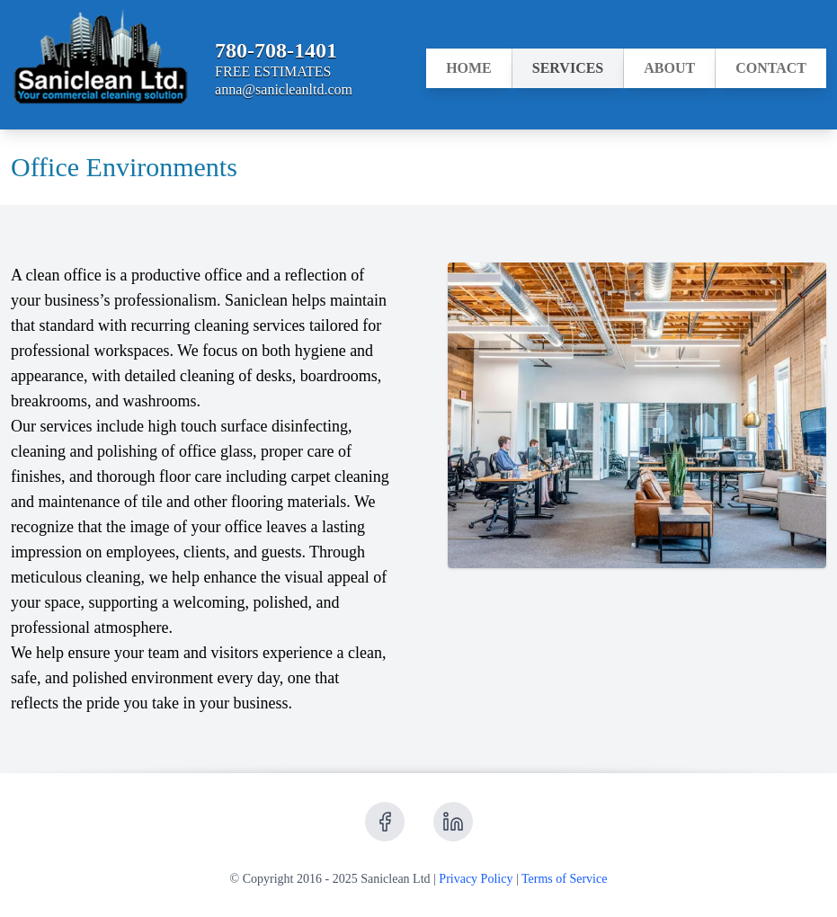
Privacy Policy (475, 879)
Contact (771, 74)
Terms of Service (564, 879)
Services (567, 74)
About (669, 74)
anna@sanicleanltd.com (283, 89)
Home (469, 74)
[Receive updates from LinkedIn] (453, 821)
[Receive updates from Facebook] (385, 821)
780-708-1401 (276, 50)
